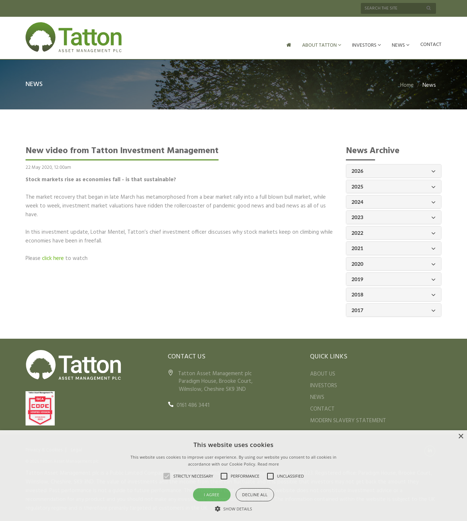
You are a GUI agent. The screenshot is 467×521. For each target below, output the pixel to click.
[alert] (233, 475)
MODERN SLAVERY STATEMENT (348, 420)
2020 (394, 263)
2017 (394, 309)
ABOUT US (322, 373)
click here (53, 257)
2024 (394, 201)
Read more (268, 464)
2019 (394, 278)
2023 (394, 216)
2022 (394, 232)
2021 (394, 247)
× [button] (460, 436)
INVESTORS (366, 45)
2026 (394, 170)
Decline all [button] (255, 494)
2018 (394, 294)
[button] (233, 508)
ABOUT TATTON (321, 45)
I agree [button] (212, 494)
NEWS (400, 45)
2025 (394, 186)
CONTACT (430, 44)
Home (407, 84)
